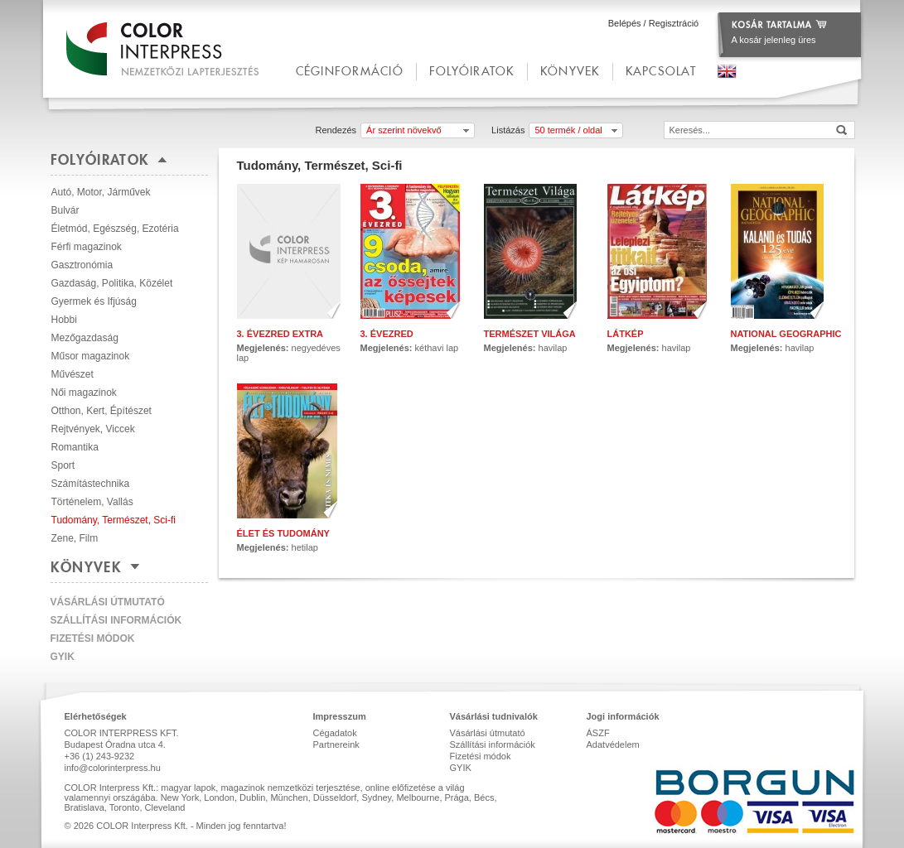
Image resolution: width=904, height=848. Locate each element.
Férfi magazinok (86, 247)
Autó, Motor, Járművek (101, 192)
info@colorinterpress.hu (113, 768)
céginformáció (350, 71)
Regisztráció (674, 23)
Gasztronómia (82, 265)
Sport (63, 465)
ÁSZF (598, 733)
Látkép (625, 334)
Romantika (75, 447)
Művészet (72, 374)
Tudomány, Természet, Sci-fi (113, 520)
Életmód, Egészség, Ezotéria (115, 228)
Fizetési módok (93, 638)
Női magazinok (84, 392)
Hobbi (64, 319)
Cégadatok (335, 733)
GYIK (63, 656)
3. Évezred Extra (280, 334)
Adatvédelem (613, 744)
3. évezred (386, 334)
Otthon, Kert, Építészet (101, 411)
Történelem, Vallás (92, 502)
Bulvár (65, 210)
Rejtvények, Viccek (93, 429)
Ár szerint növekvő (403, 130)
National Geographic (786, 334)
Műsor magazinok (90, 356)
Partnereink (336, 744)
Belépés (624, 23)
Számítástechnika (90, 483)
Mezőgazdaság (84, 338)
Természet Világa (530, 334)
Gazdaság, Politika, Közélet (112, 283)
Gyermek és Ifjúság (94, 301)
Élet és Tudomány (283, 533)
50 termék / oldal (568, 130)
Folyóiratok (472, 71)
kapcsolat (661, 71)
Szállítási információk (116, 620)
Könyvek (570, 71)
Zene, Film (75, 538)
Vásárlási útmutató (108, 602)
